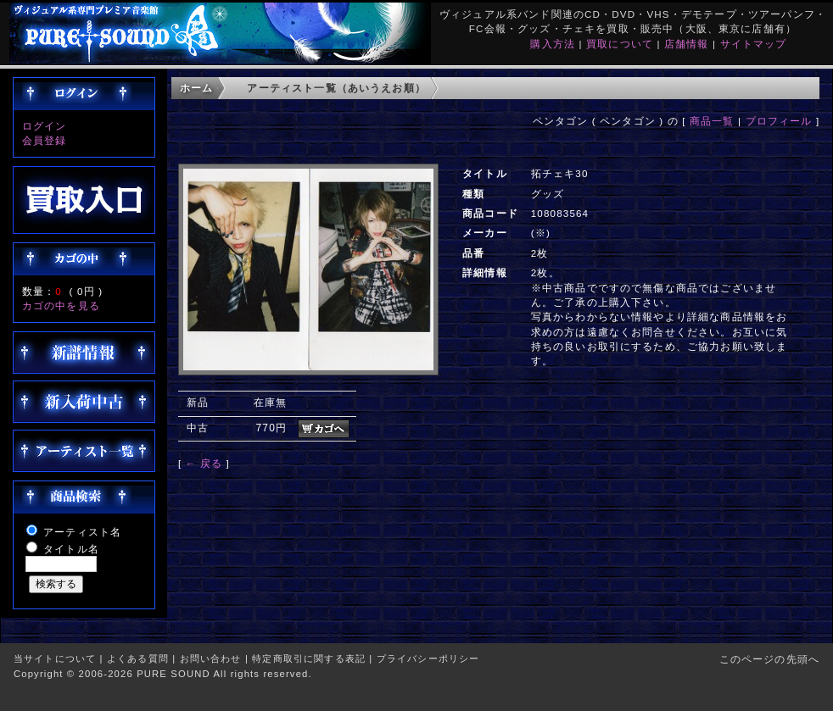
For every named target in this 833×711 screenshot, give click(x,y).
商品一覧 (712, 120)
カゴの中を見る (61, 305)
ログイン (44, 125)
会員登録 (44, 140)
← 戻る (204, 463)
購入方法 (552, 43)
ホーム (196, 87)
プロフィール (779, 120)
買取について (619, 43)
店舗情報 (686, 43)
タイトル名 (71, 548)
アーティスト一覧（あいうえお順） (336, 87)
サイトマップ (753, 43)
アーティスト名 (82, 531)
